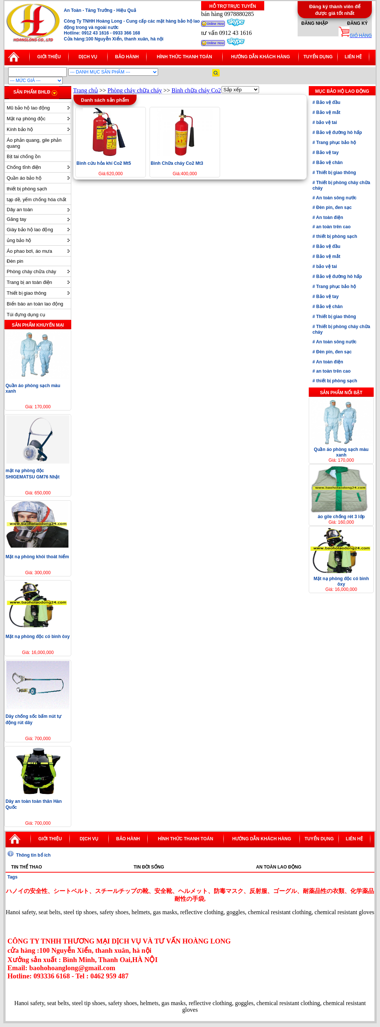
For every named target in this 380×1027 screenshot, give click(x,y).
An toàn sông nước (336, 197)
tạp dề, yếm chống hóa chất (36, 199)
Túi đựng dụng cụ (26, 314)
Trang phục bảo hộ (335, 142)
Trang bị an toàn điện (29, 282)
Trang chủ (85, 90)
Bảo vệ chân (329, 162)
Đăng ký (357, 23)
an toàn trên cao (333, 226)
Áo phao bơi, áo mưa (29, 251)
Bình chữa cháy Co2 (196, 90)
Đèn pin (15, 261)
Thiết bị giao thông (26, 293)
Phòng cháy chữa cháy (31, 271)
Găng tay (16, 219)
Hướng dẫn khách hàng (260, 56)
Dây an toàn (20, 209)
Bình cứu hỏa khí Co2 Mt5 (103, 163)
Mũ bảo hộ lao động (28, 108)
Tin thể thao (26, 867)
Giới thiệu (48, 56)
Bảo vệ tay (327, 152)
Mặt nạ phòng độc (26, 118)
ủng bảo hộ (19, 240)
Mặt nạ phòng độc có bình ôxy (38, 636)
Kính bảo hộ (20, 129)
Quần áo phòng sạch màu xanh (341, 452)
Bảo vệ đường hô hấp (338, 132)
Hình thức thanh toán (184, 56)
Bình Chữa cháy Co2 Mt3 (177, 163)
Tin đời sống (149, 867)
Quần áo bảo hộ (24, 178)
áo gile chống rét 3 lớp (341, 516)
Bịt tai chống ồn (23, 156)
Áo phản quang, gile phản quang (34, 143)
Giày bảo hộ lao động (30, 229)
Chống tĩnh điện (24, 167)
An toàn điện (329, 217)
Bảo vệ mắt (327, 112)
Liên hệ (353, 56)
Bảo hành (127, 56)
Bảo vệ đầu (327, 102)
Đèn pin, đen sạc (333, 207)
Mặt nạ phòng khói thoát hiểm (37, 556)
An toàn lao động (278, 867)
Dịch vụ (88, 56)
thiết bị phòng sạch (27, 189)
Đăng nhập (314, 23)
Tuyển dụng (318, 56)
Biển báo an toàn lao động (35, 304)
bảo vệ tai (326, 122)
